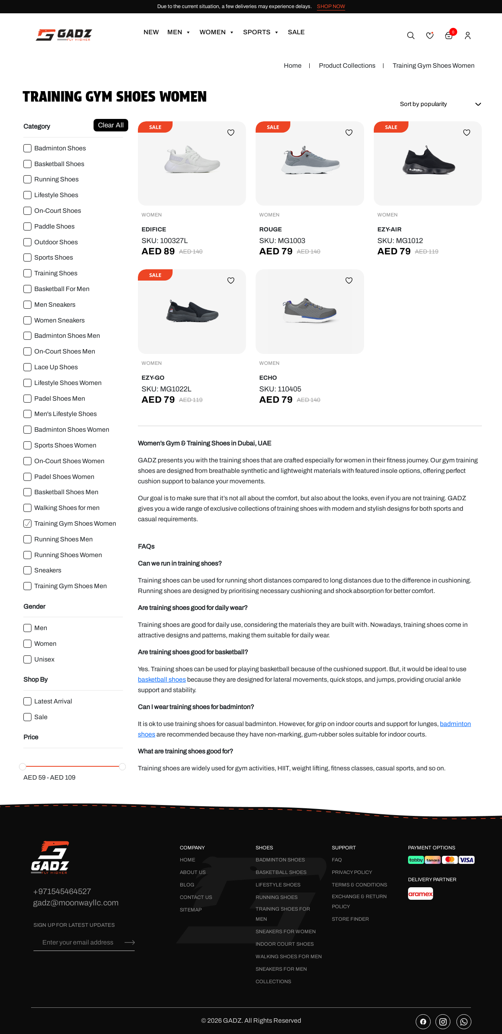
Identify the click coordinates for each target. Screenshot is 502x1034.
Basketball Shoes (59, 163)
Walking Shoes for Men (289, 956)
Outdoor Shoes (56, 242)
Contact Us (196, 897)
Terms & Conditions (359, 885)
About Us (193, 872)
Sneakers (47, 570)
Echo (268, 377)
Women (217, 32)
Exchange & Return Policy (359, 901)
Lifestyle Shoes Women (68, 382)
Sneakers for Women (286, 931)
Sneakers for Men (281, 969)
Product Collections (347, 65)
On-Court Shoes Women (69, 461)
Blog (187, 885)
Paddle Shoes (54, 226)
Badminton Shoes (60, 148)
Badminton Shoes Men (67, 335)
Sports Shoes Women (65, 445)
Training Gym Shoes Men (70, 586)
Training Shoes (55, 273)
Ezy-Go (153, 377)
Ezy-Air (389, 229)
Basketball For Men (62, 288)
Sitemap (191, 910)
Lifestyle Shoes (56, 194)
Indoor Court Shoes (285, 944)
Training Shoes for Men (283, 914)
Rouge (270, 229)
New (151, 32)
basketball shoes (162, 679)
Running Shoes (56, 179)
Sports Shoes (53, 257)
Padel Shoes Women (64, 476)
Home (293, 65)
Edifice (154, 229)
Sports (261, 32)
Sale (296, 32)
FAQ (337, 860)
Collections (273, 981)
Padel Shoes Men (59, 398)
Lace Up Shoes (56, 367)
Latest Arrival (53, 701)
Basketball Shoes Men (66, 492)
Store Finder (350, 919)
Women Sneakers (59, 320)
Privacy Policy (352, 872)
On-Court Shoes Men (64, 351)
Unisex (44, 659)
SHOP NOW (331, 6)
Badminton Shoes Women (71, 429)
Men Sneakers (54, 304)
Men (179, 32)
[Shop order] (438, 104)
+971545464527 (62, 891)
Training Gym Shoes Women (75, 523)
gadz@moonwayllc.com (76, 902)
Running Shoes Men (63, 539)
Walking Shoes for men (67, 507)
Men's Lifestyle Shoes (65, 413)
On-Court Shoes (57, 210)
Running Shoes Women (68, 554)
